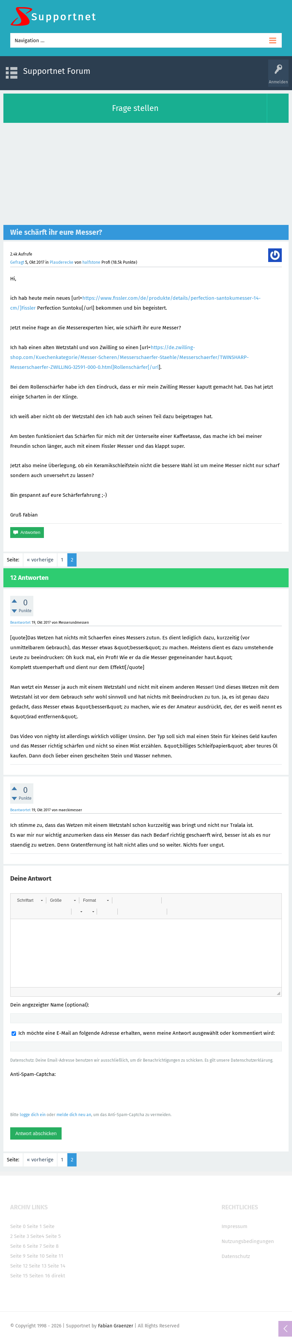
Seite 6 (18, 1246)
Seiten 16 (39, 1276)
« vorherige (40, 560)
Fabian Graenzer (115, 1326)
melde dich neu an (73, 1114)
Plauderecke (62, 262)
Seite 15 (19, 1276)
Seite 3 (21, 1236)
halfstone (91, 262)
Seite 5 (53, 1236)
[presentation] (62, 1094)
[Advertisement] (146, 174)
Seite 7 (34, 1246)
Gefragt (17, 262)
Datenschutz (236, 1256)
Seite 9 (18, 1256)
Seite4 (37, 1236)
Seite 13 (37, 1266)
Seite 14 (56, 1266)
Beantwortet (20, 622)
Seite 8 (51, 1246)
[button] (29, 900)
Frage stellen (135, 108)
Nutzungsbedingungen (248, 1241)
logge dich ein (33, 1114)
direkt (58, 1276)
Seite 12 (19, 1266)
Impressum (234, 1226)
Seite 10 (36, 1256)
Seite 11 (54, 1256)
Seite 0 (18, 1226)
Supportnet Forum (57, 71)
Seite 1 (34, 1226)
